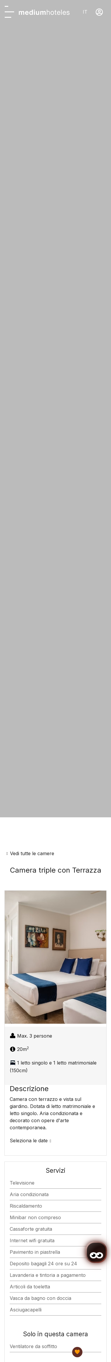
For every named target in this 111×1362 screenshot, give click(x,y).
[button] (9, 957)
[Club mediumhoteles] (77, 1352)
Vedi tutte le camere (32, 853)
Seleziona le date (29, 1140)
